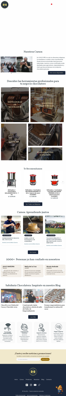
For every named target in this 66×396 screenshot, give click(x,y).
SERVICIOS (13, 142)
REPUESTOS (45, 134)
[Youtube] (35, 385)
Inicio (16, 379)
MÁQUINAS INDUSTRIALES (47, 104)
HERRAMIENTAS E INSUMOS (45, 153)
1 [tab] (28, 201)
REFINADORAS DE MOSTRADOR (15, 104)
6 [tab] (38, 201)
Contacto (49, 379)
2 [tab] (30, 201)
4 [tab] (34, 201)
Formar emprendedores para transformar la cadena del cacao (54, 307)
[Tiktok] (39, 385)
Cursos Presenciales (7, 235)
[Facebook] (27, 385)
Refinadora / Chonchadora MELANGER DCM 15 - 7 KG (12, 192)
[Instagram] (31, 385)
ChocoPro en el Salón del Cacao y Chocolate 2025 (9, 306)
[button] (51, 4)
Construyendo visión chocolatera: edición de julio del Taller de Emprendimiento (32, 308)
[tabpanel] (12, 185)
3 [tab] (32, 201)
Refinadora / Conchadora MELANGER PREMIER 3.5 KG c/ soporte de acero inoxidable (33, 192)
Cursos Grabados (28, 235)
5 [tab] (36, 201)
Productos (29, 379)
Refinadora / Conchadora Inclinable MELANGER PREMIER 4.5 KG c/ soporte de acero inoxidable (54, 193)
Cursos (22, 379)
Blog (42, 379)
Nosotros (36, 379)
